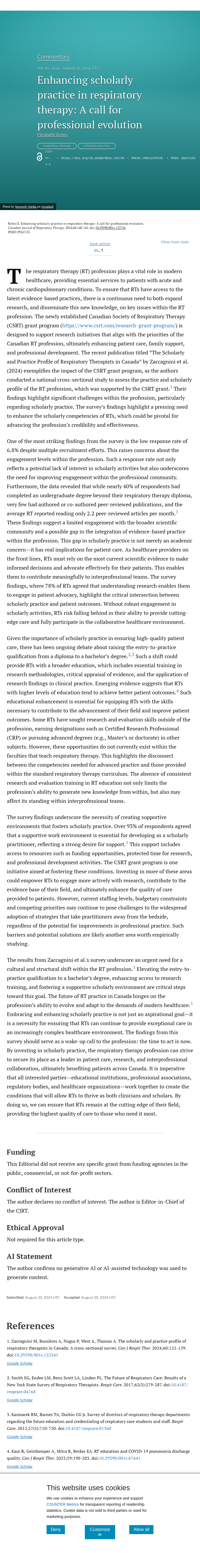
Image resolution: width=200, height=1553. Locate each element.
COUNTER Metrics (63, 1504)
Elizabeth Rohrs (52, 134)
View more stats (175, 242)
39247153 (188, 158)
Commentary (53, 57)
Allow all (143, 1529)
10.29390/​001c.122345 (36, 1355)
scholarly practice (97, 146)
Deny (58, 1529)
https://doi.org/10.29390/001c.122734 (92, 158)
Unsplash (47, 206)
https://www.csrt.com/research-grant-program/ (119, 325)
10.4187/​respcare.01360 (88, 1428)
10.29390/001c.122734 (110, 228)
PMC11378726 (153, 158)
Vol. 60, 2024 (48, 68)
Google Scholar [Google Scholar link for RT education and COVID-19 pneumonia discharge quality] (20, 1466)
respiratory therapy (57, 146)
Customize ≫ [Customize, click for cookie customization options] (102, 1532)
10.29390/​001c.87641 (119, 1458)
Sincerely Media (26, 206)
